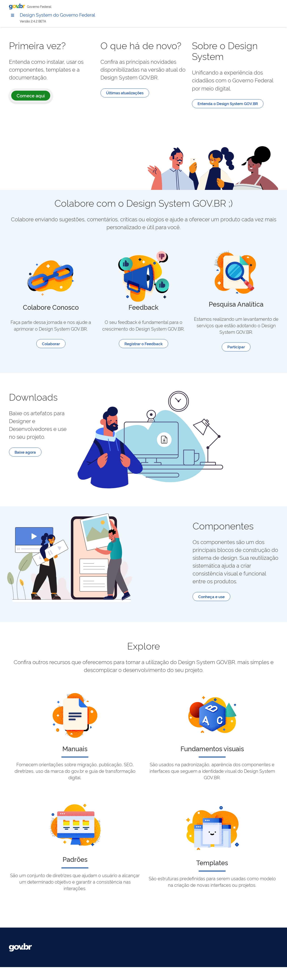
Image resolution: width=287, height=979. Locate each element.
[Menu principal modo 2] (12, 15)
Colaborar (108, 352)
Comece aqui (99, 104)
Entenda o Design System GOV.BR (250, 123)
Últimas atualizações (170, 120)
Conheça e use (234, 614)
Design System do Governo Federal (64, 15)
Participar (247, 355)
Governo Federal (39, 6)
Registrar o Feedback (178, 352)
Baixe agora (93, 468)
